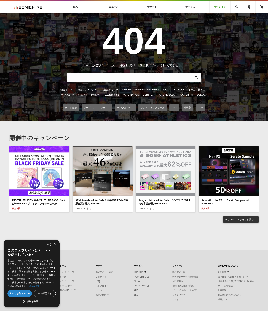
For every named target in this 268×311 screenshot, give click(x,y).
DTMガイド (101, 276)
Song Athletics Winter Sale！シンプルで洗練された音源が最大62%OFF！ (164, 202)
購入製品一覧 (178, 272)
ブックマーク (178, 295)
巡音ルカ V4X (110, 89)
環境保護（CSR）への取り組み (233, 276)
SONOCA (202, 94)
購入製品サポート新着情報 (185, 276)
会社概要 (222, 272)
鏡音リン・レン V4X (89, 89)
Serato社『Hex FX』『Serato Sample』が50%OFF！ (224, 202)
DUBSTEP (148, 94)
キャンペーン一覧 (65, 272)
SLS (136, 295)
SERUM (126, 89)
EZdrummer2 (112, 94)
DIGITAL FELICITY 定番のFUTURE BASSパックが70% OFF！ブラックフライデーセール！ (39, 202)
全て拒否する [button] (45, 293)
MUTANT (96, 94)
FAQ (98, 281)
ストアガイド (102, 285)
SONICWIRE (28, 7)
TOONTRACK (177, 89)
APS (136, 290)
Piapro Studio (140, 285)
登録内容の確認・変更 (183, 285)
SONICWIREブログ (66, 290)
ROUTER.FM (186, 94)
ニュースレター (64, 285)
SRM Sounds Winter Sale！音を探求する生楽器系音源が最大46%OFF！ (101, 202)
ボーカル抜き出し (198, 89)
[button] (31, 301)
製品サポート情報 (104, 272)
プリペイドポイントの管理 (185, 290)
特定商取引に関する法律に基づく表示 (236, 281)
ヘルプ (99, 290)
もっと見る (239, 219)
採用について (224, 299)
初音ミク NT (67, 89)
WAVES (139, 89)
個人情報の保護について (229, 295)
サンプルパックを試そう (74, 94)
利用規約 (222, 290)
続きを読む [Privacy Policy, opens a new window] (34, 286)
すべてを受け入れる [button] (19, 293)
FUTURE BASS (166, 94)
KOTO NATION (131, 94)
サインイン (220, 6)
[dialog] (32, 273)
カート (175, 299)
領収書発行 (177, 281)
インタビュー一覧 (65, 281)
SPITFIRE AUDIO (156, 89)
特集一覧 (61, 276)
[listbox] (49, 244)
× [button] (54, 244)
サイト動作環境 (225, 285)
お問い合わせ (102, 295)
